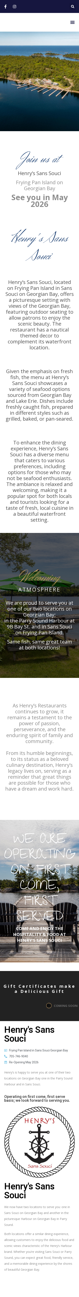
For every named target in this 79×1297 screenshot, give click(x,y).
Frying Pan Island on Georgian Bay (39, 185)
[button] (72, 6)
